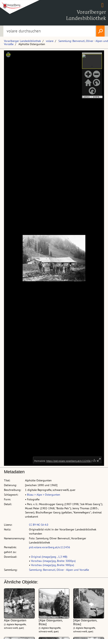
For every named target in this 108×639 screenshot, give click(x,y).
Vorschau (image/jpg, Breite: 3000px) (53, 561)
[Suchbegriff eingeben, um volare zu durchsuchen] (49, 31)
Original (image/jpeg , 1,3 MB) (49, 557)
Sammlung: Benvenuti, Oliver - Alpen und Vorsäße (59, 570)
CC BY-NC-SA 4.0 (38, 524)
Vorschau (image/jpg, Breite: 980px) (52, 565)
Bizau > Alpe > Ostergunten (43, 494)
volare (49, 41)
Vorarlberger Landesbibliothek (22, 41)
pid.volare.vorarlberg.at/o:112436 (49, 547)
